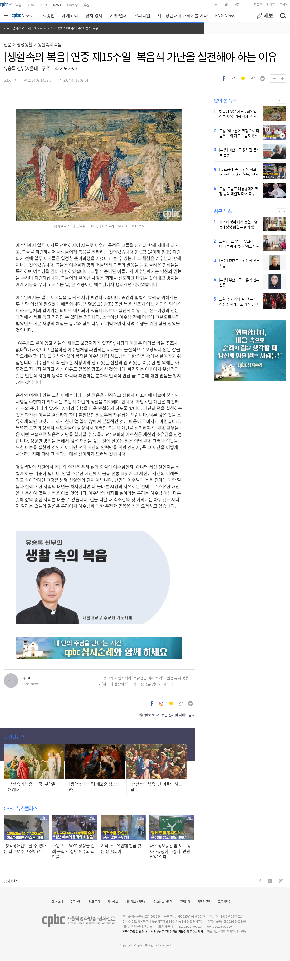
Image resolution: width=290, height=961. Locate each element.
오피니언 (142, 15)
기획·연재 (118, 15)
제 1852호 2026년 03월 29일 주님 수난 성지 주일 (63, 28)
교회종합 (47, 15)
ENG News (225, 15)
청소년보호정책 (163, 901)
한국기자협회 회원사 (134, 931)
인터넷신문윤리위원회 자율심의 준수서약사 (177, 931)
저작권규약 (204, 901)
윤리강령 (185, 901)
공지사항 (11, 880)
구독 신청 (75, 901)
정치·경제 (93, 15)
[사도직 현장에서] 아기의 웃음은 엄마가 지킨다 (137, 683)
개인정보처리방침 (135, 901)
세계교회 (70, 15)
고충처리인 (224, 901)
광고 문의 (94, 901)
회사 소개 (57, 901)
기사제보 (112, 901)
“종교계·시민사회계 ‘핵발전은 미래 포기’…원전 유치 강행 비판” (148, 677)
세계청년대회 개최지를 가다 (182, 15)
